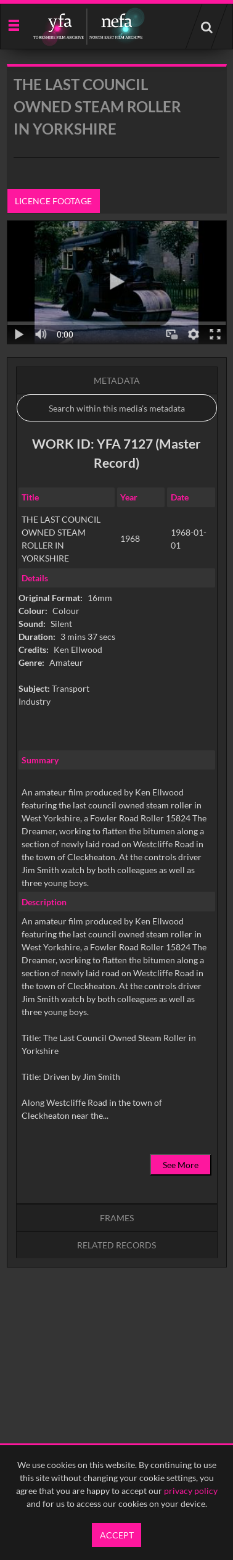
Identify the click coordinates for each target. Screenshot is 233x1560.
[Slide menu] (13, 24)
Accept (117, 1535)
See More (180, 1165)
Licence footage (53, 201)
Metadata (117, 380)
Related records (116, 1245)
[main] (117, 697)
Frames (117, 1218)
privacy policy (191, 1490)
